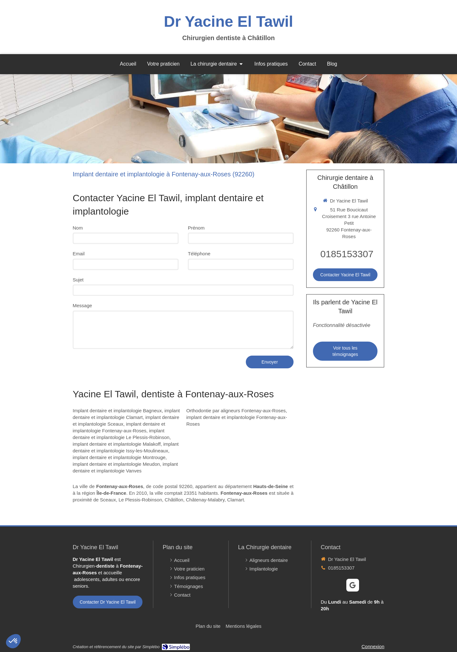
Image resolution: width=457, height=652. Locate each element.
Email (79, 253)
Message (82, 305)
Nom (78, 227)
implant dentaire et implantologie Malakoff (117, 444)
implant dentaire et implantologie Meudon (116, 464)
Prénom (196, 227)
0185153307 (346, 254)
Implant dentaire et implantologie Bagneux (117, 410)
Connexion (373, 646)
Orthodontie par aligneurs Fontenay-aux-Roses (236, 410)
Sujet (78, 279)
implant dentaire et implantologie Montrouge (119, 457)
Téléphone (199, 253)
